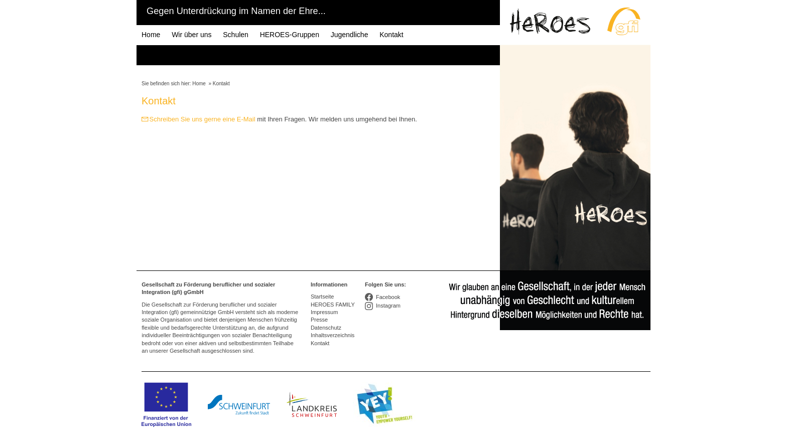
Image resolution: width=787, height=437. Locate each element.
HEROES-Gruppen (289, 35)
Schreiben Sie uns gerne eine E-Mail (202, 119)
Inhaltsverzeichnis (332, 335)
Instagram (388, 306)
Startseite (322, 297)
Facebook (388, 297)
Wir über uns (191, 35)
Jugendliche (349, 35)
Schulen (235, 35)
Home (151, 35)
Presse (319, 320)
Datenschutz (326, 328)
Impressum (324, 312)
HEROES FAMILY (333, 305)
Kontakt (391, 35)
